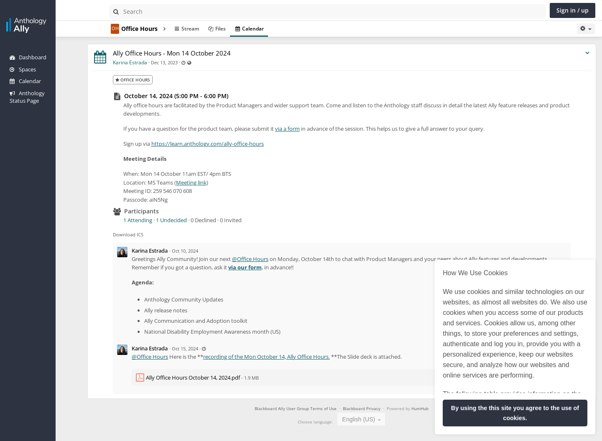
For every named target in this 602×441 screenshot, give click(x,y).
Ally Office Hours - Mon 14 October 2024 (195, 53)
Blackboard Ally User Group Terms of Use (307, 408)
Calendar (25, 81)
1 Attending (160, 220)
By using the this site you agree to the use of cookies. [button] (515, 413)
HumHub (431, 408)
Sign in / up (572, 10)
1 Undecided (194, 220)
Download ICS (151, 234)
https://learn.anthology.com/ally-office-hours (230, 143)
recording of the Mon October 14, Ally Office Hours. (289, 356)
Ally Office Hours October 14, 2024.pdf (216, 377)
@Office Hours (273, 259)
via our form (306, 267)
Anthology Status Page (42, 93)
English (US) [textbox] (370, 419)
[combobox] (373, 419)
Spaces (23, 69)
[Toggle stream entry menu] (587, 53)
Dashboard (28, 57)
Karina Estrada (153, 62)
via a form (310, 128)
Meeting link (214, 182)
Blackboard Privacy (374, 408)
